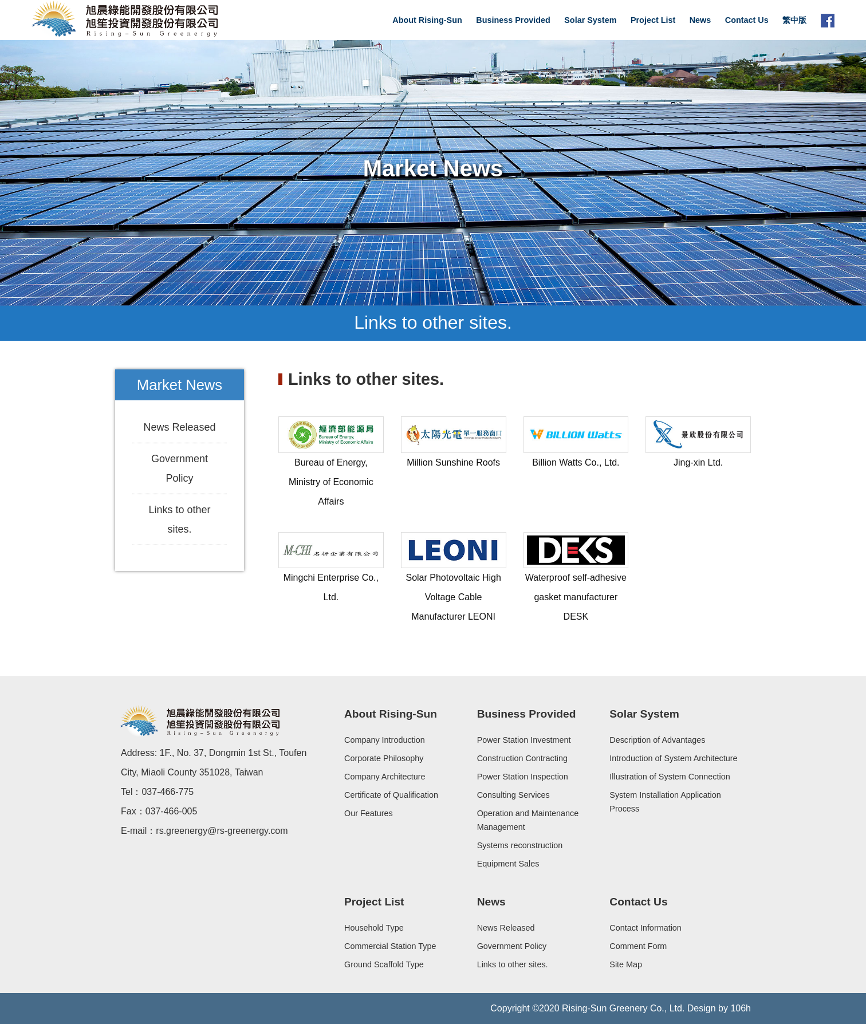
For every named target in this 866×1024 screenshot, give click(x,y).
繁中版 (794, 20)
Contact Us (747, 20)
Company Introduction (384, 740)
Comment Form (638, 946)
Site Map (625, 964)
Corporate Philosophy (383, 758)
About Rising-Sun (427, 20)
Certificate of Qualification (391, 794)
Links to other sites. (179, 519)
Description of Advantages (657, 740)
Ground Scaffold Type (384, 964)
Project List (653, 20)
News (700, 20)
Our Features (368, 813)
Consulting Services (513, 794)
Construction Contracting (522, 758)
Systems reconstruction (520, 845)
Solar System (590, 20)
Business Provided (513, 20)
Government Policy (179, 468)
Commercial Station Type (390, 946)
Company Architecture (385, 776)
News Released (179, 427)
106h (740, 1008)
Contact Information (645, 927)
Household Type (374, 927)
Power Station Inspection (522, 776)
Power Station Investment (524, 740)
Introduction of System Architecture (673, 758)
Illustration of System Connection (669, 776)
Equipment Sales (508, 863)
